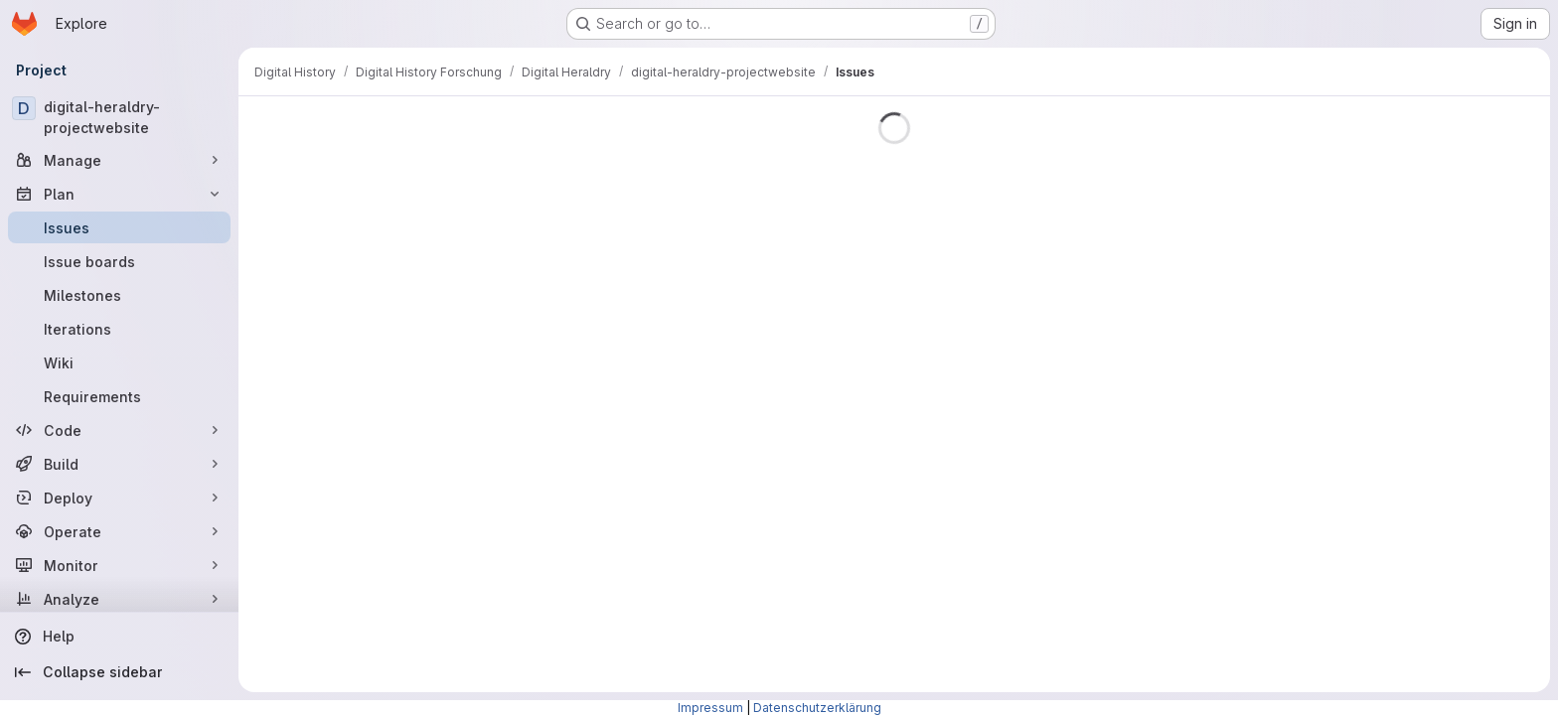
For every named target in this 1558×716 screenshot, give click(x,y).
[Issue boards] (119, 261)
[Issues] (119, 227)
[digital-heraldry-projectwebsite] (119, 117)
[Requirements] (119, 396)
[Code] (119, 430)
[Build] (119, 464)
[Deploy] (119, 497)
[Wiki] (119, 362)
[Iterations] (119, 329)
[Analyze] (119, 599)
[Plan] (119, 194)
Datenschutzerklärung (817, 707)
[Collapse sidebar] (119, 672)
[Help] (119, 636)
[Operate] (119, 531)
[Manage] (119, 160)
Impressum (710, 707)
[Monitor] (119, 565)
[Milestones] (119, 295)
